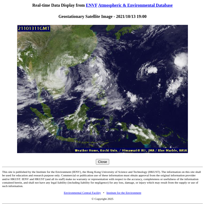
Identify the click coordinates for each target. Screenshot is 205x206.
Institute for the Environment (124, 192)
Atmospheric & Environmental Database (135, 5)
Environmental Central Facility (82, 192)
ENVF (91, 5)
